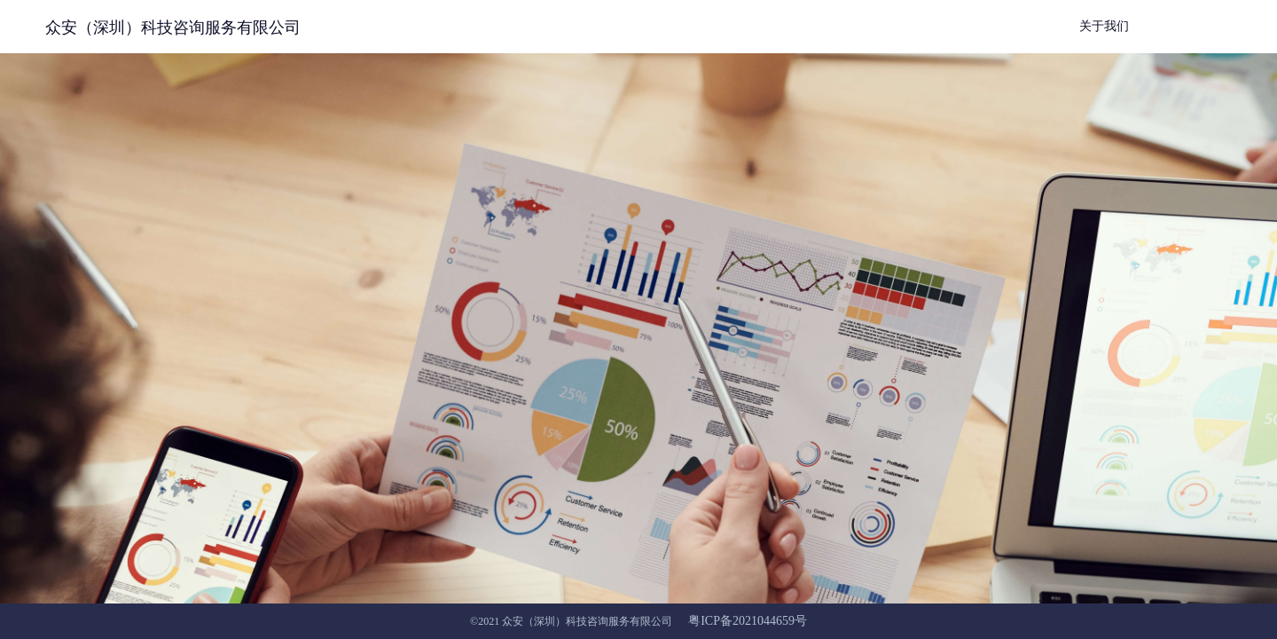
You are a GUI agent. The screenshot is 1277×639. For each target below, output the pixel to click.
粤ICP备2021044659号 (747, 620)
